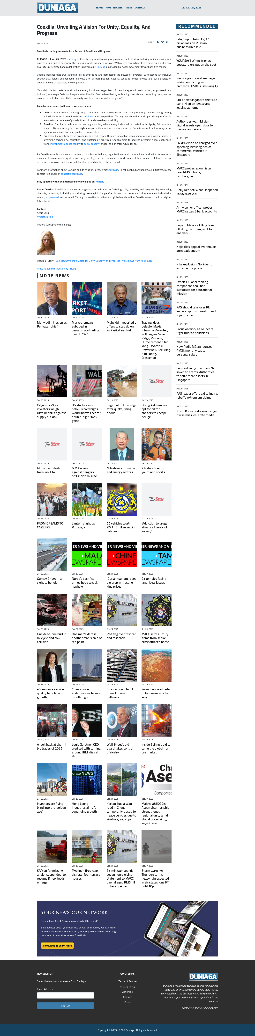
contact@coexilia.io (71, 173)
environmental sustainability (65, 143)
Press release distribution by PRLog (56, 268)
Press (127, 1002)
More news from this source (137, 260)
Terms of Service (127, 981)
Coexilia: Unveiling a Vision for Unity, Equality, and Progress (88, 260)
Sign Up (65, 1005)
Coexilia (101, 66)
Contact (127, 996)
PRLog (72, 59)
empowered (52, 197)
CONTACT (140, 7)
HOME (99, 7)
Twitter (99, 181)
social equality (91, 143)
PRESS (128, 7)
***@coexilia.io (45, 216)
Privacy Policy (127, 986)
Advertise (127, 991)
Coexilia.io (112, 169)
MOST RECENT (114, 7)
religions (88, 116)
